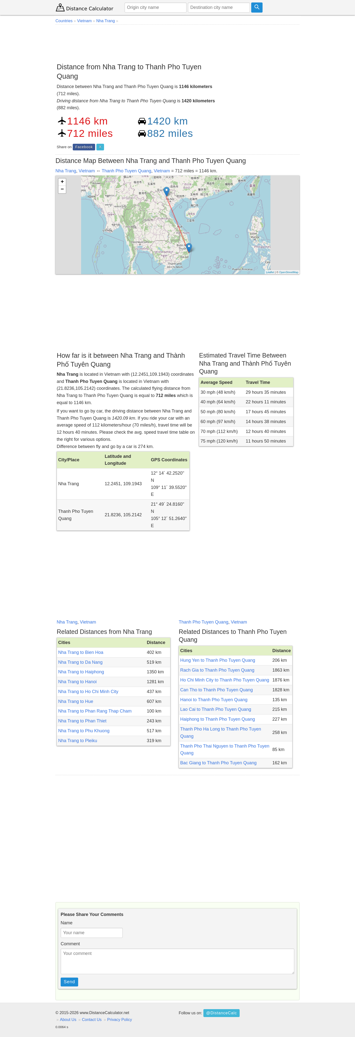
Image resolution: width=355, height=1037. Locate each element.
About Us (68, 1019)
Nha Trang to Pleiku (77, 740)
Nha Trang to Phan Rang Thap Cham (95, 711)
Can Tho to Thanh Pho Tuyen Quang (216, 689)
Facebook (84, 147)
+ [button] (62, 182)
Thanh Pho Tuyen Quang (126, 170)
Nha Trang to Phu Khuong (83, 730)
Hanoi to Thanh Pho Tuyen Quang (214, 699)
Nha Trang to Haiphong (81, 671)
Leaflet (270, 272)
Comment (70, 943)
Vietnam (87, 170)
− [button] (62, 189)
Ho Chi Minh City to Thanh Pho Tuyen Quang (224, 680)
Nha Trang (65, 170)
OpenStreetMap (288, 272)
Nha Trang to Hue (75, 701)
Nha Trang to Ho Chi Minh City (88, 691)
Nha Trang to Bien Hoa (80, 652)
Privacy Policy (119, 1019)
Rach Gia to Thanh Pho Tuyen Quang (217, 670)
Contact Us (92, 1019)
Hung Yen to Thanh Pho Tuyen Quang (217, 660)
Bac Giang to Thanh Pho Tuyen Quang (218, 762)
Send (69, 981)
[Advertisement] (177, 42)
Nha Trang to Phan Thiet (82, 720)
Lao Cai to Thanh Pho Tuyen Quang (215, 709)
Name (66, 922)
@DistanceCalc (221, 1013)
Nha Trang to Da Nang (80, 662)
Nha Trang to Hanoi (77, 681)
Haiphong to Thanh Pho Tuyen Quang (217, 719)
